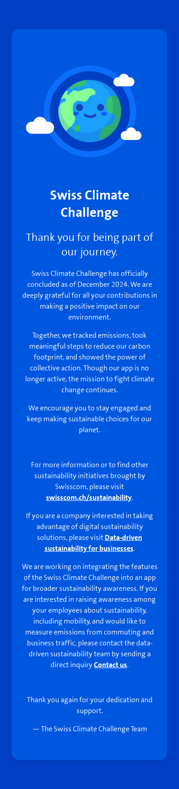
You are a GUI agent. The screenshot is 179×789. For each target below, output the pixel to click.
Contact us (110, 664)
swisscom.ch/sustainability (89, 497)
